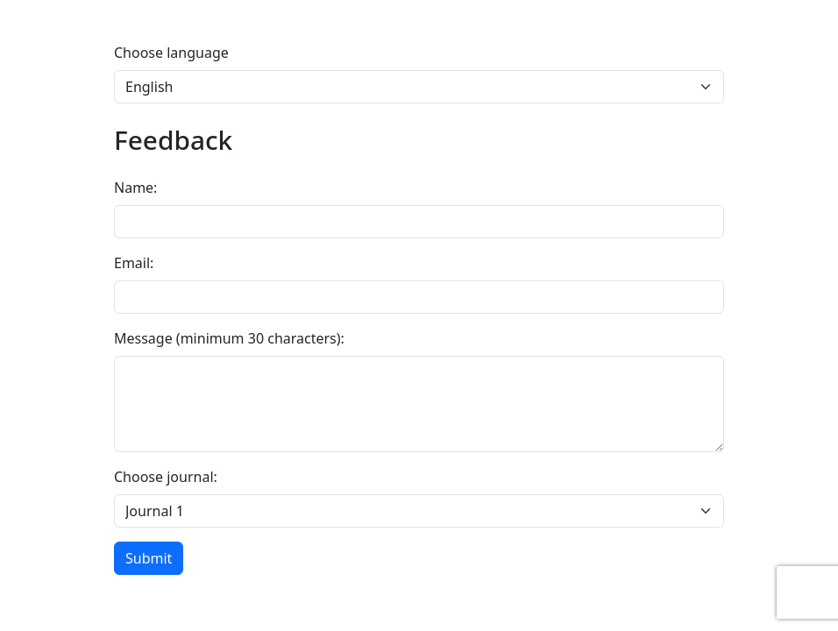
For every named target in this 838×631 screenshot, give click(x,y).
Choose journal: (165, 476)
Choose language (171, 52)
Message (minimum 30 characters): (229, 338)
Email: (133, 263)
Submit (148, 558)
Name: (135, 187)
